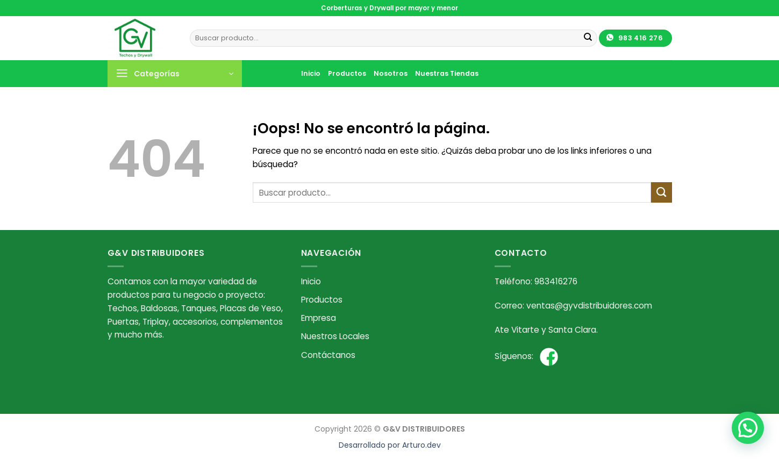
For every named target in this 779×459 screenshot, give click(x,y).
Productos (347, 73)
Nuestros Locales (335, 336)
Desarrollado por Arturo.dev (390, 445)
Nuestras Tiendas (446, 73)
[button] (748, 428)
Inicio (310, 73)
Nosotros (391, 73)
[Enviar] (588, 38)
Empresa (318, 318)
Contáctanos (328, 355)
